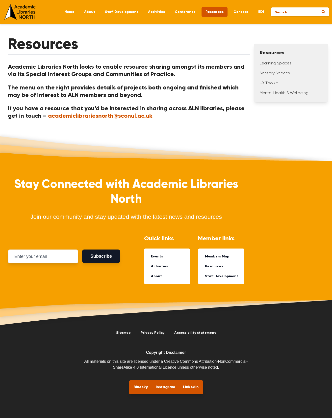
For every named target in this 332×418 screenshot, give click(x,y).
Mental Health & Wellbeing (284, 93)
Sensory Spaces (275, 73)
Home (69, 12)
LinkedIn (191, 387)
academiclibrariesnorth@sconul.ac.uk (100, 116)
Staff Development (121, 12)
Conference (185, 12)
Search (281, 12)
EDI (261, 12)
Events (157, 256)
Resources (214, 12)
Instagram (165, 387)
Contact (240, 12)
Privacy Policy (152, 332)
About (89, 12)
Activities (156, 12)
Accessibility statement (195, 332)
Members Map (217, 256)
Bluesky (140, 387)
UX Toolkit (269, 83)
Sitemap (123, 332)
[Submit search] (323, 11)
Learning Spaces (275, 63)
